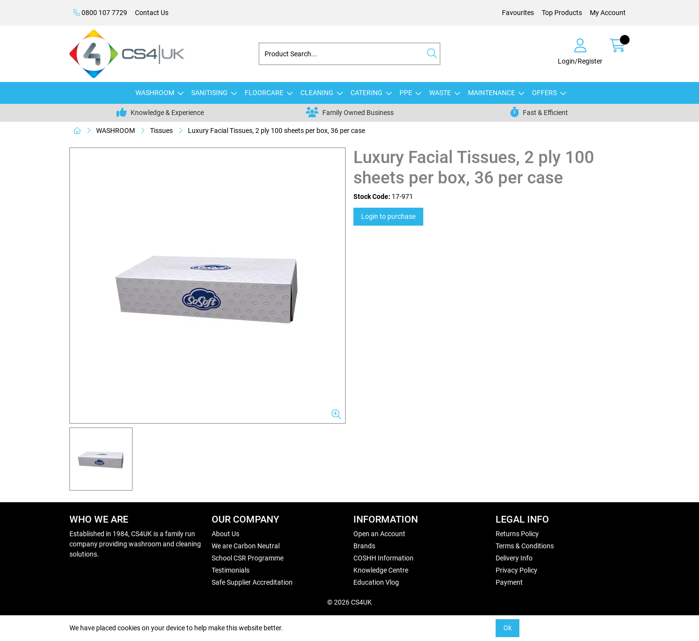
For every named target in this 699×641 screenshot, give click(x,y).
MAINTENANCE (491, 93)
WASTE (440, 93)
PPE (405, 93)
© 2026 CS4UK (349, 602)
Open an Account (379, 534)
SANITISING (209, 93)
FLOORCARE (264, 93)
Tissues (161, 130)
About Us (225, 534)
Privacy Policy (516, 570)
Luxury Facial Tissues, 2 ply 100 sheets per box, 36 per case (276, 130)
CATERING (366, 93)
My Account (608, 12)
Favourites (518, 12)
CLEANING (316, 93)
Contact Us (151, 12)
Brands (364, 546)
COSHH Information (383, 558)
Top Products (562, 12)
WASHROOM (154, 93)
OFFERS (544, 93)
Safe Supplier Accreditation (252, 582)
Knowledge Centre (380, 570)
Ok (507, 628)
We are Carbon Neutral (246, 546)
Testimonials (231, 570)
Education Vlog (376, 582)
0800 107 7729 (100, 12)
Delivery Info (514, 558)
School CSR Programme (247, 558)
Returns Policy (517, 534)
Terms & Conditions (525, 546)
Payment (509, 582)
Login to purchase (388, 216)
